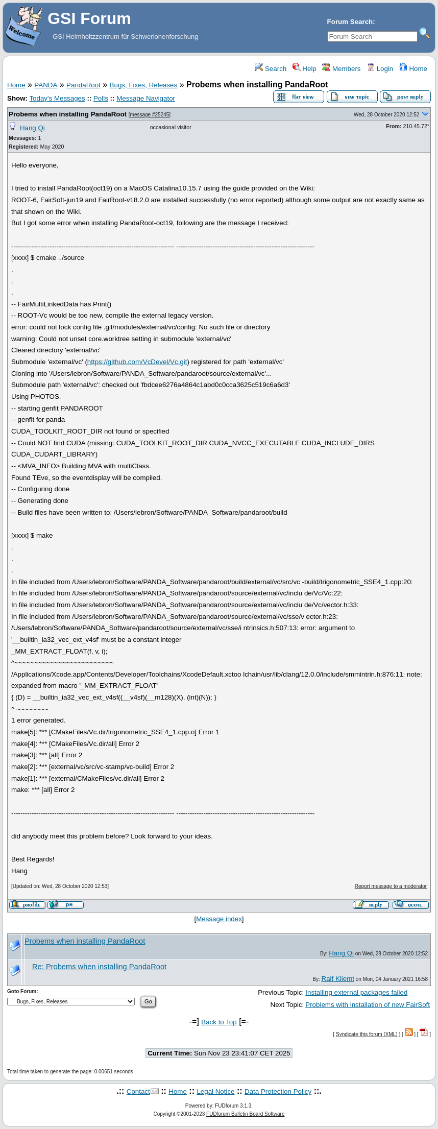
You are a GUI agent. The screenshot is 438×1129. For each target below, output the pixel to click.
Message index (219, 919)
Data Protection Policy (278, 1091)
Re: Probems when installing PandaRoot (99, 967)
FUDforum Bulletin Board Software (245, 1114)
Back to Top (218, 1022)
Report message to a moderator (391, 886)
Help (305, 69)
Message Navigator (145, 98)
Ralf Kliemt (338, 978)
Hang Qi (32, 128)
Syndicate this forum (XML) (367, 1034)
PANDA (45, 85)
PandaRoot (83, 85)
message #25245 (149, 114)
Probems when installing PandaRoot (68, 114)
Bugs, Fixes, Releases (144, 85)
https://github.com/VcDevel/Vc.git (137, 362)
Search (270, 69)
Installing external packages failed (356, 992)
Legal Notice (215, 1091)
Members (341, 69)
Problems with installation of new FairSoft (367, 1004)
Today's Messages (57, 98)
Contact (138, 1091)
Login (380, 69)
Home (413, 69)
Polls (100, 98)
